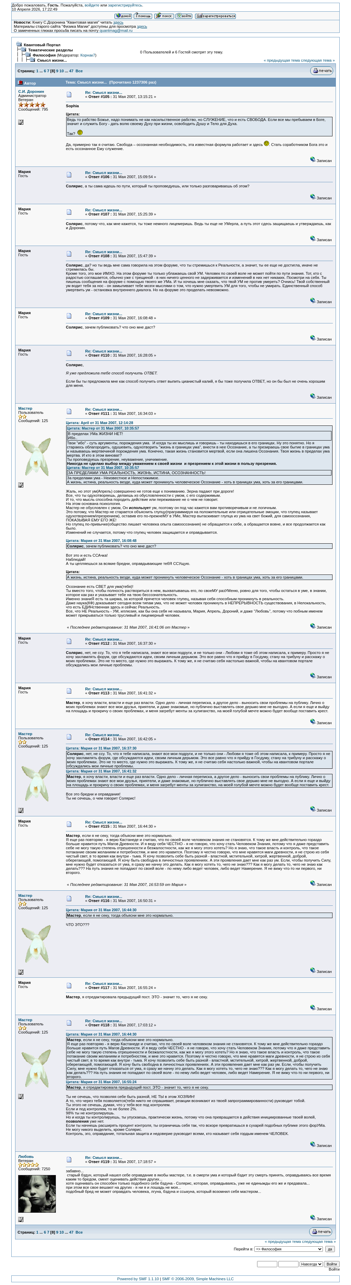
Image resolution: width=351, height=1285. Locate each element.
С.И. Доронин (31, 91)
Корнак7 (87, 55)
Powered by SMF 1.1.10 (138, 1279)
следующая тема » (318, 60)
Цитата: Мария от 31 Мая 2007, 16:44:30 (101, 910)
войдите (92, 5)
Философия (44, 55)
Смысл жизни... (52, 60)
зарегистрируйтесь (125, 5)
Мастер (25, 408)
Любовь (26, 1156)
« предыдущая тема (282, 60)
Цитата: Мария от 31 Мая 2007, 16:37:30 (101, 748)
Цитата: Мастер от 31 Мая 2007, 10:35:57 (103, 428)
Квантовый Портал (42, 45)
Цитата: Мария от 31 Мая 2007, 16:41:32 (101, 771)
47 (71, 71)
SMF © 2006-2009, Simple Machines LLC (198, 1279)
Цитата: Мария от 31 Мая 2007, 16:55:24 (101, 1082)
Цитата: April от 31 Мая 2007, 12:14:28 (99, 423)
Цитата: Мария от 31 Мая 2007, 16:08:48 (101, 541)
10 (61, 71)
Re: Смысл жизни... (103, 92)
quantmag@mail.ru (116, 30)
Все (79, 71)
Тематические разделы (50, 50)
